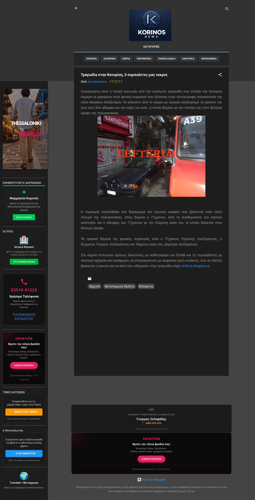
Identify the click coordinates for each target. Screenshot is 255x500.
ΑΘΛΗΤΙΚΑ (188, 58)
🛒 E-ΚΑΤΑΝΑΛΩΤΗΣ (23, 453)
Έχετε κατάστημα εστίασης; (151, 469)
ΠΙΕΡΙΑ (126, 58)
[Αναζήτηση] (227, 9)
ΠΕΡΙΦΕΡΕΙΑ (144, 58)
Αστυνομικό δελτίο (119, 286)
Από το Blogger (151, 480)
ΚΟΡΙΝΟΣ (91, 58)
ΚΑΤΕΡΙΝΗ (109, 58)
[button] (220, 75)
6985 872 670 (151, 423)
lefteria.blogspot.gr (196, 266)
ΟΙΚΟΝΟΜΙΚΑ (209, 58)
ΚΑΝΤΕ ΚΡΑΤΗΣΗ (151, 459)
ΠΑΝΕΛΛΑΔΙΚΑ (167, 58)
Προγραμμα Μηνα (24, 261)
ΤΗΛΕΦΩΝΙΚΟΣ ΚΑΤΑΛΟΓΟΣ (24, 317)
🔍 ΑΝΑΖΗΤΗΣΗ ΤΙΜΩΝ (24, 411)
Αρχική (94, 286)
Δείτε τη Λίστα (24, 217)
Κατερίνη (146, 286)
